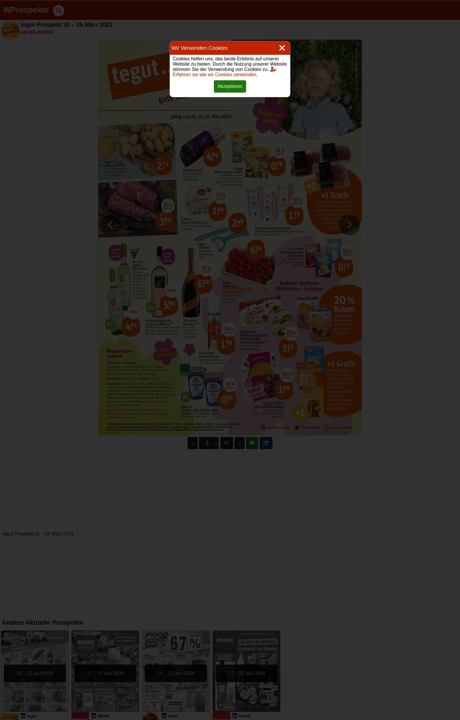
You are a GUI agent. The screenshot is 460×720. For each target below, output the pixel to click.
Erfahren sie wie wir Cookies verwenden (224, 72)
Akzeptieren (230, 86)
